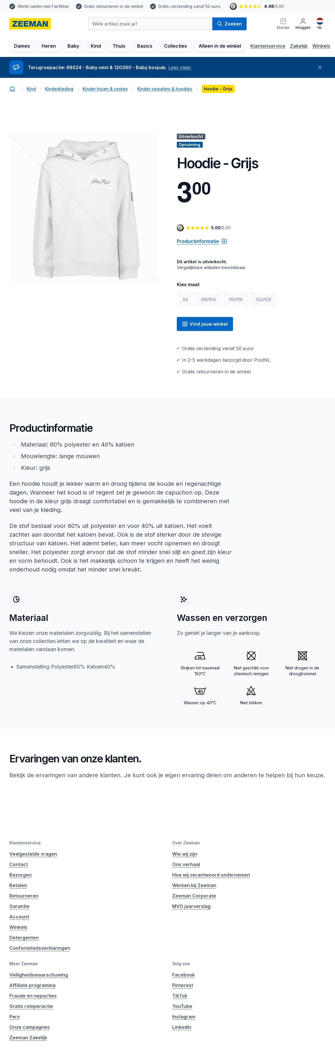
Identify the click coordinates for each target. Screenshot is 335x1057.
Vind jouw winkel (205, 324)
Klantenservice (267, 46)
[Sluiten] (320, 67)
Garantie (19, 906)
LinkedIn (181, 1027)
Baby (73, 46)
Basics (144, 46)
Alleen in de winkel (220, 46)
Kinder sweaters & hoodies (164, 88)
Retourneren (23, 896)
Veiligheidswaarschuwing (38, 975)
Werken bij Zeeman (194, 885)
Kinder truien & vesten (105, 88)
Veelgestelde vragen (33, 854)
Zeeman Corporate (194, 896)
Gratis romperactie (31, 1006)
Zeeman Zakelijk (28, 1037)
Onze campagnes (29, 1027)
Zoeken (229, 24)
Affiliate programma (32, 985)
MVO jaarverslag (191, 906)
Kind (96, 46)
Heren (49, 46)
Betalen (18, 885)
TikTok (179, 996)
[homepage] (30, 24)
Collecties (175, 46)
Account (19, 917)
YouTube (182, 1006)
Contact (18, 864)
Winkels (321, 46)
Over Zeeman (186, 842)
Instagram (183, 1017)
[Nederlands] (320, 23)
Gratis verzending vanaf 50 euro (189, 6)
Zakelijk (299, 46)
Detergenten (24, 937)
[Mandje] (283, 23)
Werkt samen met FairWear (43, 6)
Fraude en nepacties (33, 996)
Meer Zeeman (23, 963)
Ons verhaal (186, 864)
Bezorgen (20, 875)
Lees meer (179, 67)
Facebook (183, 975)
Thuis (119, 46)
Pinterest (182, 985)
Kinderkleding (59, 88)
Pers (14, 1017)
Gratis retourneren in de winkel (113, 6)
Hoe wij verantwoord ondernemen (211, 875)
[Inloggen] (303, 23)
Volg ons (181, 963)
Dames (22, 46)
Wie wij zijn (184, 854)
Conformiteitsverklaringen (39, 948)
